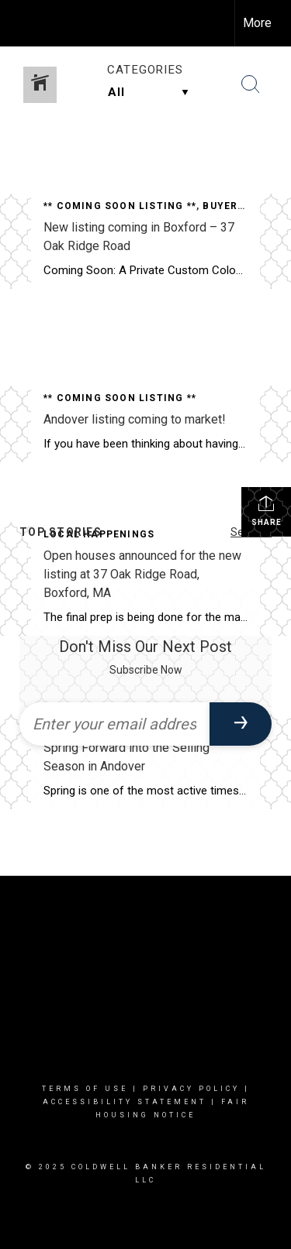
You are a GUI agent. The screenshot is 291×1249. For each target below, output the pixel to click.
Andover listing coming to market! (134, 419)
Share (266, 510)
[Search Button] (251, 84)
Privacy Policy (191, 1089)
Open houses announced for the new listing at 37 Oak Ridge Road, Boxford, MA (142, 574)
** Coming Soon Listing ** (119, 206)
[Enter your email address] (114, 724)
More (257, 22)
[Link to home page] (26, 23)
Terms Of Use (85, 1089)
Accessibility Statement (124, 1102)
